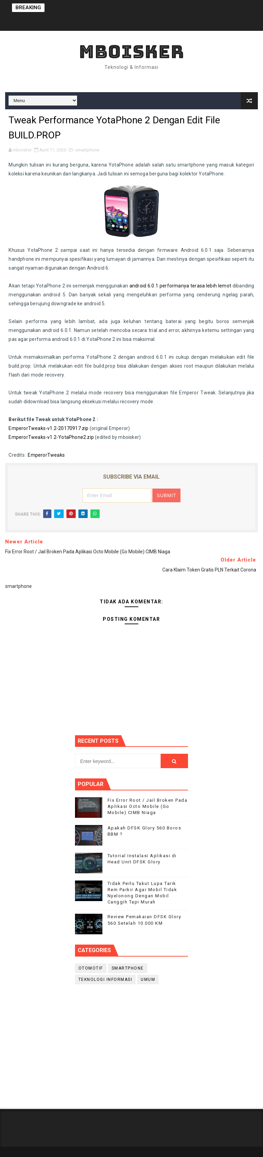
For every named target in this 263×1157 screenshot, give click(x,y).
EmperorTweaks (46, 455)
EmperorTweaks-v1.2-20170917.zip (48, 428)
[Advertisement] (131, 1044)
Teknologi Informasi (105, 979)
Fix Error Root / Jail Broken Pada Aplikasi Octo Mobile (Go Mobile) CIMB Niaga (148, 806)
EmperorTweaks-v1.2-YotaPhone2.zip (51, 437)
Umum (148, 979)
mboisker (131, 51)
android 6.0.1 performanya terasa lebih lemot (180, 285)
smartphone (87, 149)
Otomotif (90, 968)
